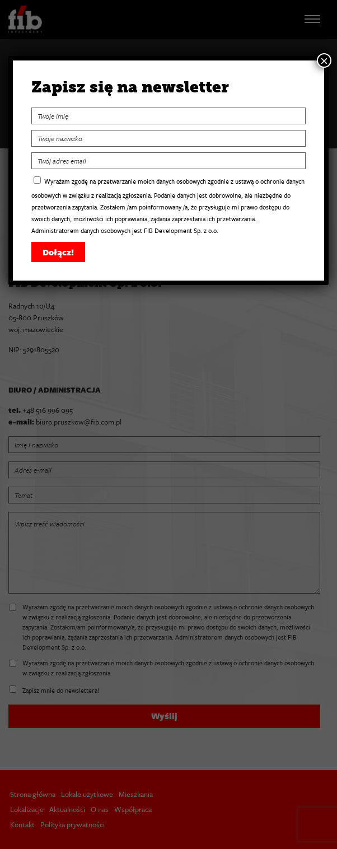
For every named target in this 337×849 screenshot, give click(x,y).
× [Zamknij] (324, 60)
